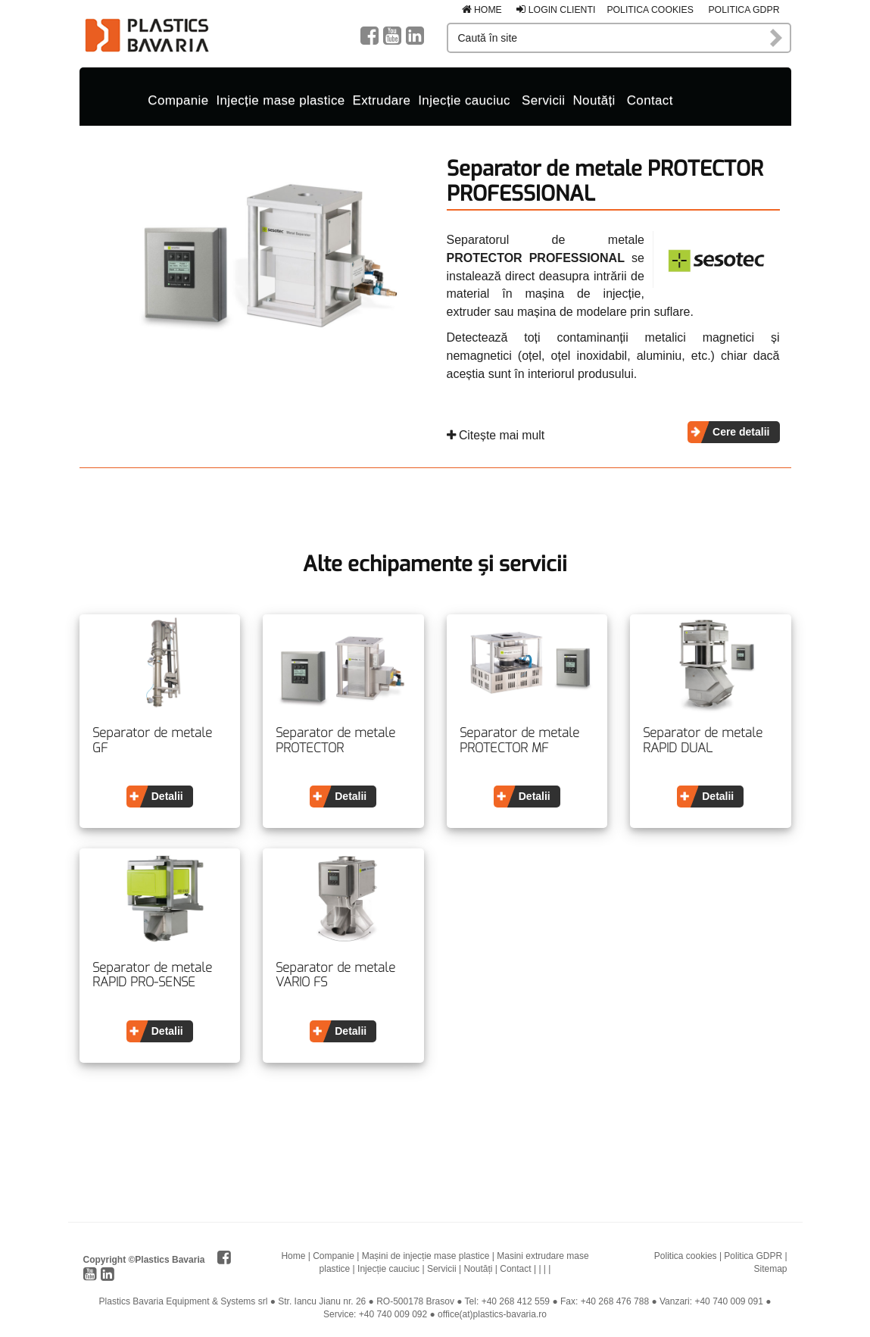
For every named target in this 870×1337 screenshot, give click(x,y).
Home (482, 10)
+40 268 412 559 (516, 1298)
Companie (178, 97)
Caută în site (777, 38)
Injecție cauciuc (464, 97)
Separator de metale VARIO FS (335, 972)
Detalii (167, 793)
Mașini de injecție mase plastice (426, 1253)
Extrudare (382, 97)
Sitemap (770, 1265)
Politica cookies (650, 10)
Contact (650, 97)
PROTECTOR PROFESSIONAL (536, 254)
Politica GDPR (743, 10)
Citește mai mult (496, 432)
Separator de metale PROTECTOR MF (519, 737)
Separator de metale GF (152, 737)
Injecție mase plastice (281, 97)
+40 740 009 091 (728, 1298)
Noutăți (593, 97)
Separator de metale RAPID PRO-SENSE (152, 972)
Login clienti (555, 10)
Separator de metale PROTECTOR (335, 737)
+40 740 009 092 (393, 1311)
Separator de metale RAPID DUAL (702, 737)
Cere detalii (741, 429)
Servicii (544, 97)
